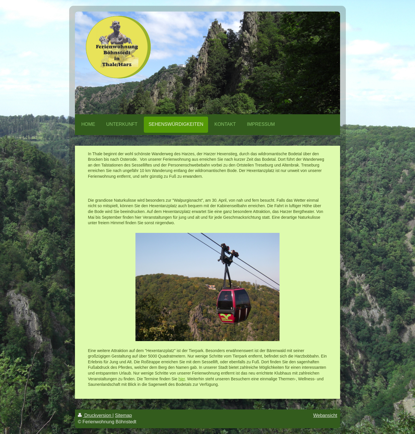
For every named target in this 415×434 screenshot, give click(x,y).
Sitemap (123, 415)
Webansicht (325, 415)
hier (181, 379)
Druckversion (95, 415)
